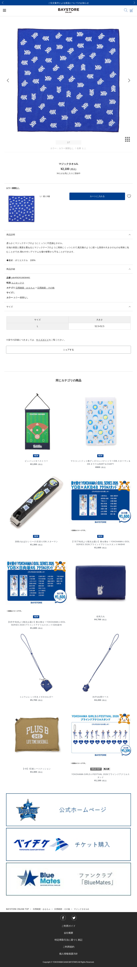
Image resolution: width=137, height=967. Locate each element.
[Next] (134, 2)
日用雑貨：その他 (45, 288)
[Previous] (2, 2)
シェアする (68, 349)
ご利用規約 (68, 946)
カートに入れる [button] (97, 196)
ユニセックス (17, 283)
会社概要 (68, 933)
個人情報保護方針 (68, 953)
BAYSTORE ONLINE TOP (17, 909)
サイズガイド (42, 340)
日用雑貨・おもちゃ (25, 288)
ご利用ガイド (68, 926)
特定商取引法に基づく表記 (68, 939)
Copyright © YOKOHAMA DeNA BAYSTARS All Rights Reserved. (68, 962)
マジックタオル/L (81, 909)
